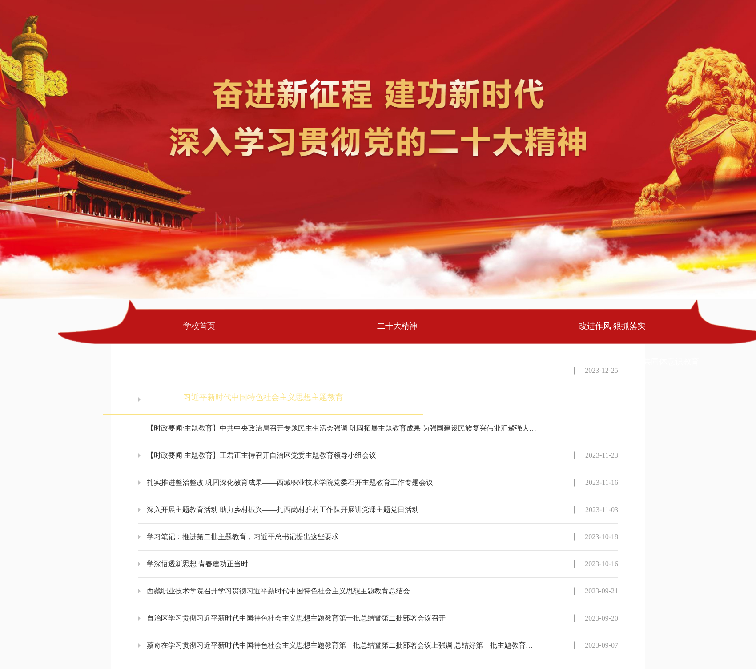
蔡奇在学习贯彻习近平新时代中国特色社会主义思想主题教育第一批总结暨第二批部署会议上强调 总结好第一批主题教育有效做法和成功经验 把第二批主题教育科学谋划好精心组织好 (343, 645)
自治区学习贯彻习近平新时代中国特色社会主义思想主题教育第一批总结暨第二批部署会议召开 (296, 618)
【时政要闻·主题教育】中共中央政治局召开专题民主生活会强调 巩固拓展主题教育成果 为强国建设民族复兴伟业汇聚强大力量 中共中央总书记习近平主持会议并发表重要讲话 (343, 428)
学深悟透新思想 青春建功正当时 (197, 564)
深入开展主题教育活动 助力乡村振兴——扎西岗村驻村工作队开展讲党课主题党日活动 (283, 509)
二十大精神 (397, 326)
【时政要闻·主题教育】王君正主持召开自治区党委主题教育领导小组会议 (261, 455)
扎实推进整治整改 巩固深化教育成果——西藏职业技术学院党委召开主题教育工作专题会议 (290, 482)
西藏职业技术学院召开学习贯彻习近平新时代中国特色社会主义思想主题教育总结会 (278, 591)
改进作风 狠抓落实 (612, 326)
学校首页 (199, 326)
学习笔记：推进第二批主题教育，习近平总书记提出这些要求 (243, 536)
